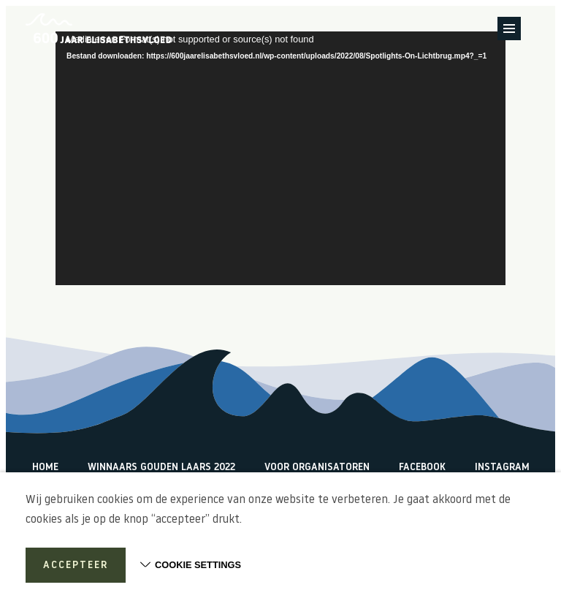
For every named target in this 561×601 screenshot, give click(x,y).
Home (45, 467)
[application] (280, 158)
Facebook (422, 467)
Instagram (502, 467)
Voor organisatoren (317, 467)
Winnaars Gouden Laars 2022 (161, 467)
